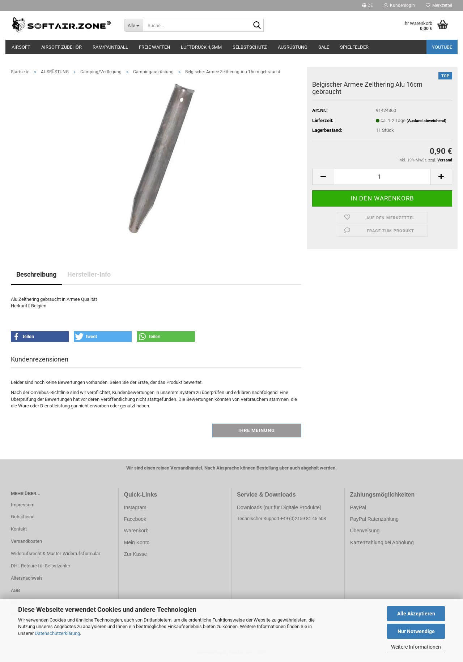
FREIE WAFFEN (154, 47)
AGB (15, 590)
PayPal (358, 507)
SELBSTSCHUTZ (250, 47)
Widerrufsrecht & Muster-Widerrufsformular (55, 553)
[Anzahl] (382, 177)
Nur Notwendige (416, 631)
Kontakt (19, 529)
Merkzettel (439, 5)
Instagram (135, 507)
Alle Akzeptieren (416, 613)
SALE (323, 47)
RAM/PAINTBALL (110, 47)
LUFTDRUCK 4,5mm (201, 47)
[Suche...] (133, 25)
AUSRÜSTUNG (292, 47)
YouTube (442, 47)
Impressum (22, 504)
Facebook (135, 519)
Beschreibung (36, 274)
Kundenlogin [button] (399, 5)
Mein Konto (137, 542)
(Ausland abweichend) (426, 120)
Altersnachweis (27, 578)
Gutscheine (22, 516)
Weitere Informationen (416, 647)
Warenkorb (136, 530)
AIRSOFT (21, 47)
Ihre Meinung (256, 430)
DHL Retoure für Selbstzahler (40, 565)
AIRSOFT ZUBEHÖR (61, 47)
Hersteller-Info (89, 274)
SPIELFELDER (354, 47)
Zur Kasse (135, 554)
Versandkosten (26, 541)
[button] (367, 5)
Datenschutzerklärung (57, 633)
